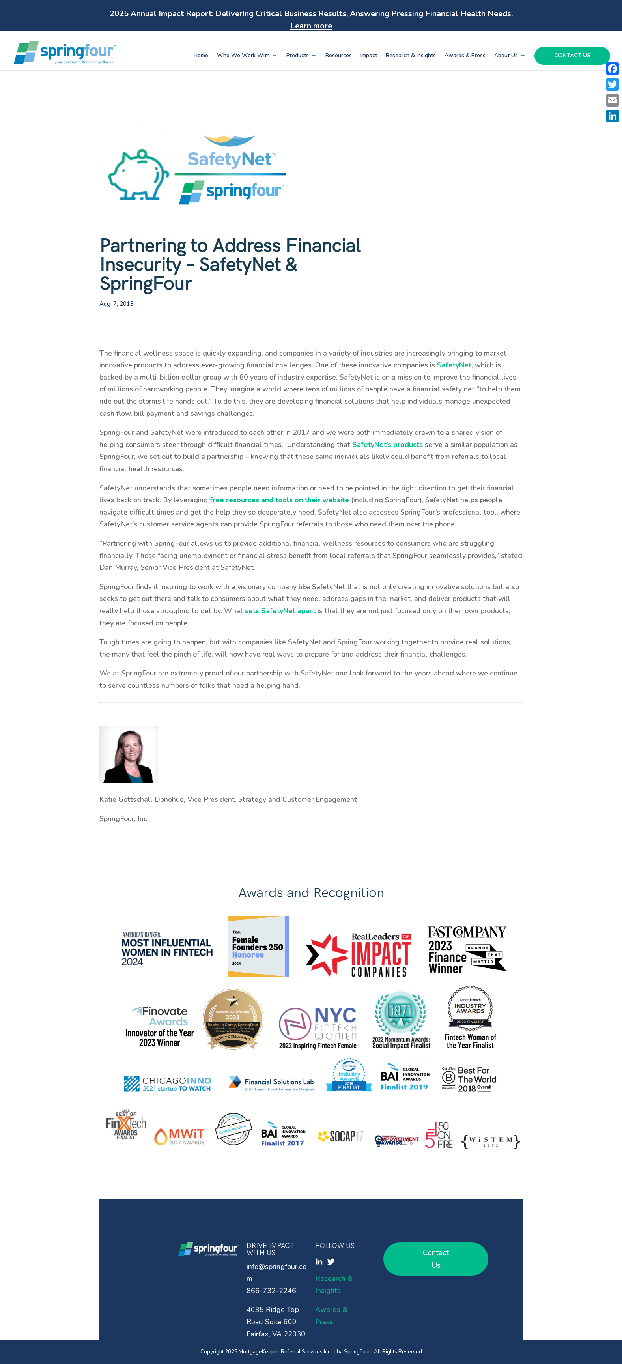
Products (297, 56)
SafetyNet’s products (388, 444)
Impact (368, 56)
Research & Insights (411, 56)
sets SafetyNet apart (280, 611)
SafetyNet (454, 365)
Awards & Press (465, 56)
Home (201, 56)
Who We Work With (243, 56)
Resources (338, 56)
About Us (506, 56)
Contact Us (572, 56)
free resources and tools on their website (278, 500)
